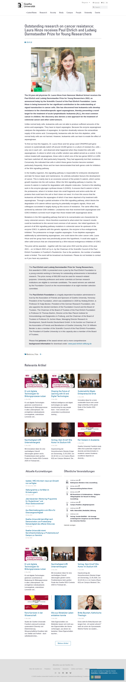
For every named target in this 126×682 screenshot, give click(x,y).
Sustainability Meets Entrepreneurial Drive (87, 392)
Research (43, 12)
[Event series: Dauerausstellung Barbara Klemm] (79, 486)
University (88, 12)
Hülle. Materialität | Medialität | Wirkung (83, 510)
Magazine (86, 2)
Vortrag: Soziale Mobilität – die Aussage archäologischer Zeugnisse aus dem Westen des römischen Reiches (84, 519)
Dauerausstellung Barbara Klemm (81, 488)
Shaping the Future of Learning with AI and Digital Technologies (60, 393)
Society (53, 12)
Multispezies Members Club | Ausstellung (83, 482)
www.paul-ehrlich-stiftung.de (80, 344)
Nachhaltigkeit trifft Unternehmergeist (33, 441)
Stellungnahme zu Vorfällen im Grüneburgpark (37, 491)
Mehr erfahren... (113, 673)
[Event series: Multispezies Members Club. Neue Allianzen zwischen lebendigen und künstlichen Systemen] (79, 480)
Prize (36, 354)
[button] (63, 643)
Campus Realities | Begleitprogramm (82, 505)
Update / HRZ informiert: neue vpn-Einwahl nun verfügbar (42, 482)
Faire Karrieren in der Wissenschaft (34, 614)
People (78, 12)
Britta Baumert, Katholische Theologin (89, 614)
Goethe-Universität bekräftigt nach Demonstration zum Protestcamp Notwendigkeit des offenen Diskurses (40, 521)
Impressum (63, 676)
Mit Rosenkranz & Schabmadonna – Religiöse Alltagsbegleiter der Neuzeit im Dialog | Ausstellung (85, 497)
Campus (70, 12)
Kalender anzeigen (70, 525)
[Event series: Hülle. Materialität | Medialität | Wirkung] (79, 508)
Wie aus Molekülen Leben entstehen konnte (62, 614)
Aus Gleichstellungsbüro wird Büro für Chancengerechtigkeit (40, 511)
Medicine (30, 354)
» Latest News (31, 12)
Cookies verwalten (88, 676)
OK (92, 677)
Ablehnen (97, 677)
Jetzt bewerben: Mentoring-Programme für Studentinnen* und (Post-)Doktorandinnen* (41, 501)
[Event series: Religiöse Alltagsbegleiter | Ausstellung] (79, 492)
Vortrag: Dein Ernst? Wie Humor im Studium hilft (61, 441)
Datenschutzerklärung (75, 676)
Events (97, 12)
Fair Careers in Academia (88, 440)
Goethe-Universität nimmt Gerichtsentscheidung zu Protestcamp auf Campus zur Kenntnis (42, 532)
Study (61, 12)
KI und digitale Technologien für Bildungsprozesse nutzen (35, 393)
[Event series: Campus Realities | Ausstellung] (79, 502)
